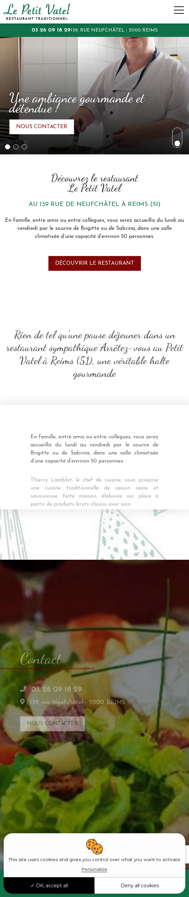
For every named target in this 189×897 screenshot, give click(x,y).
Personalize (94, 869)
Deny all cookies (140, 886)
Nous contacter (41, 128)
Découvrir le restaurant (94, 273)
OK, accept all (49, 886)
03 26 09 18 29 (51, 30)
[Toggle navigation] (179, 11)
